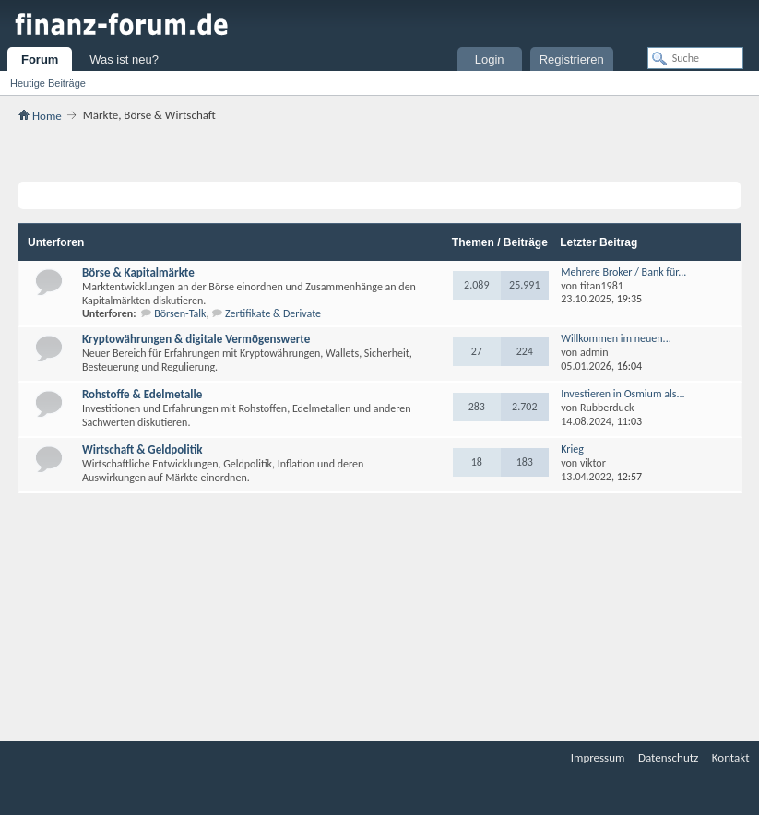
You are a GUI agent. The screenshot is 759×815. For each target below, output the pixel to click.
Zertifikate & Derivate (273, 313)
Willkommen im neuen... (615, 338)
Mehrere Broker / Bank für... (623, 272)
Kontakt (731, 757)
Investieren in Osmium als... (622, 393)
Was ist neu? (124, 59)
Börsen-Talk (180, 313)
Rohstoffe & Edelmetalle (142, 394)
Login (489, 59)
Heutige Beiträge (48, 83)
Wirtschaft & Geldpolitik (142, 449)
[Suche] (695, 58)
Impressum (598, 757)
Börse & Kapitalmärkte (138, 272)
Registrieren (572, 59)
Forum (39, 59)
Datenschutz (668, 757)
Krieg (572, 449)
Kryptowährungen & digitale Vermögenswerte (196, 339)
